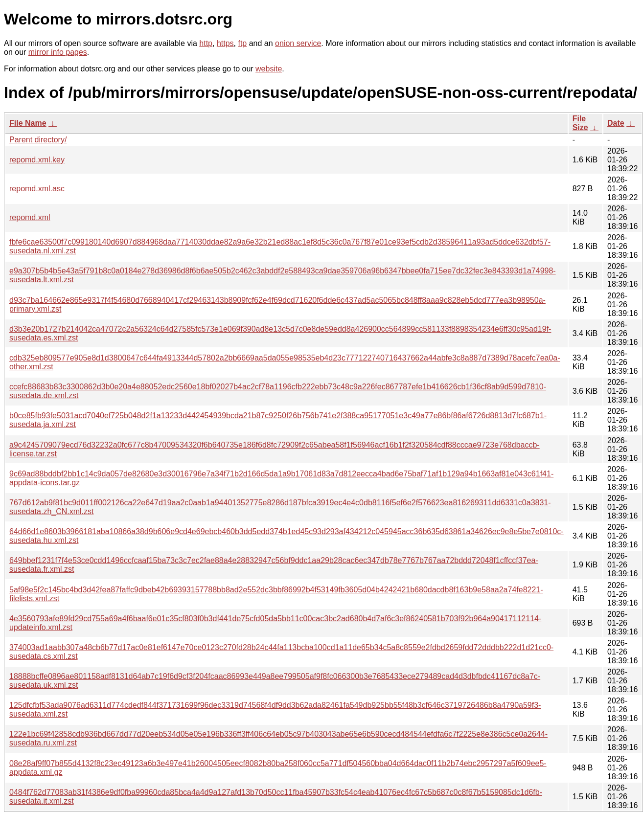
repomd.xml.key (37, 160)
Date (615, 123)
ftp (242, 43)
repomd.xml (29, 217)
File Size (580, 123)
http (205, 43)
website (268, 69)
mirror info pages (57, 52)
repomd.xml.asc (37, 188)
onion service (298, 43)
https (225, 43)
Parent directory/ (38, 139)
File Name (27, 123)
